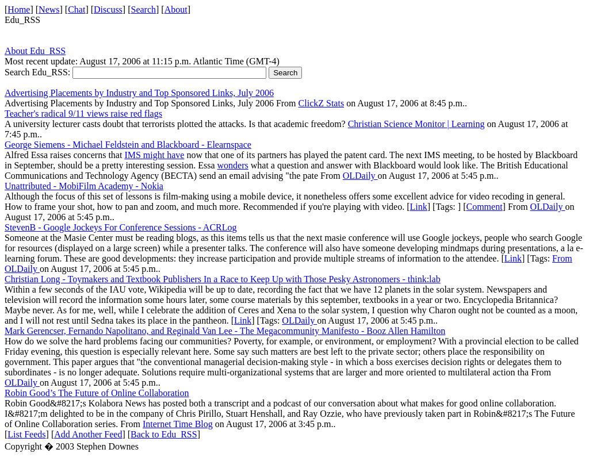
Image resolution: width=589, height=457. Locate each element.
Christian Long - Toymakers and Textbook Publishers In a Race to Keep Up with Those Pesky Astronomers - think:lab (223, 279)
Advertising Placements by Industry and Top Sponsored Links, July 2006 (139, 93)
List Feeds (26, 434)
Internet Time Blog (178, 424)
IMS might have (154, 155)
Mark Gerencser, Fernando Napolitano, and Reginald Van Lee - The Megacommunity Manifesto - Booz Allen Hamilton (225, 331)
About (176, 9)
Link (418, 207)
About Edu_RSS (35, 51)
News (49, 9)
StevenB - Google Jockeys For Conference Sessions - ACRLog (121, 227)
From (562, 258)
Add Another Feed (88, 434)
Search (143, 9)
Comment (484, 207)
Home (18, 9)
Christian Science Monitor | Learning (416, 124)
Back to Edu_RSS (164, 434)
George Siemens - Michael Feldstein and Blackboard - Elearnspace (128, 144)
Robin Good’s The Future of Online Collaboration (97, 393)
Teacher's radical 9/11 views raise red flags (83, 113)
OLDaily (360, 176)
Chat (76, 9)
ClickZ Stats (322, 103)
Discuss (108, 9)
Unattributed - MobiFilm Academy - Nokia (84, 186)
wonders (232, 165)
